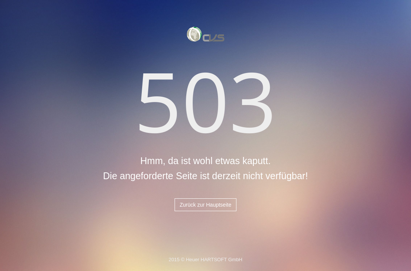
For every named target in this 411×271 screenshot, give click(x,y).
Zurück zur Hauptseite (206, 205)
